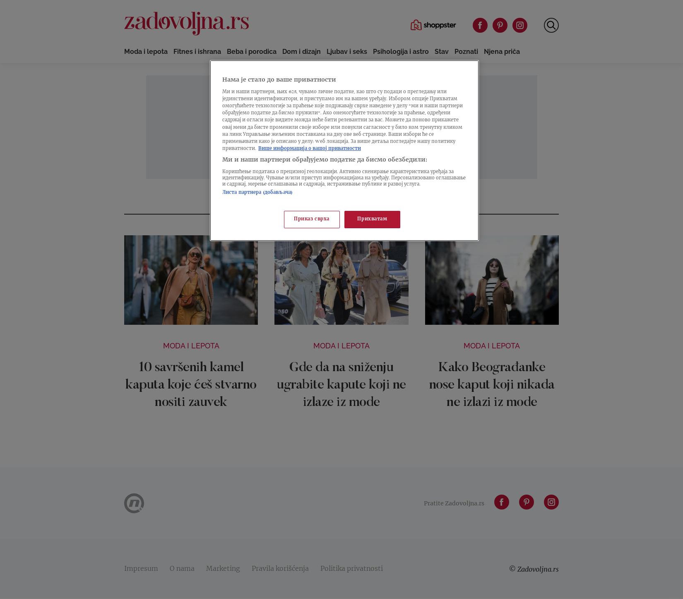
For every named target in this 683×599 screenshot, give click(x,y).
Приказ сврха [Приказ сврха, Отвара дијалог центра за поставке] (311, 219)
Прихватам (372, 219)
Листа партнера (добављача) (257, 193)
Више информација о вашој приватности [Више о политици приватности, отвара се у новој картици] (309, 149)
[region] (344, 150)
